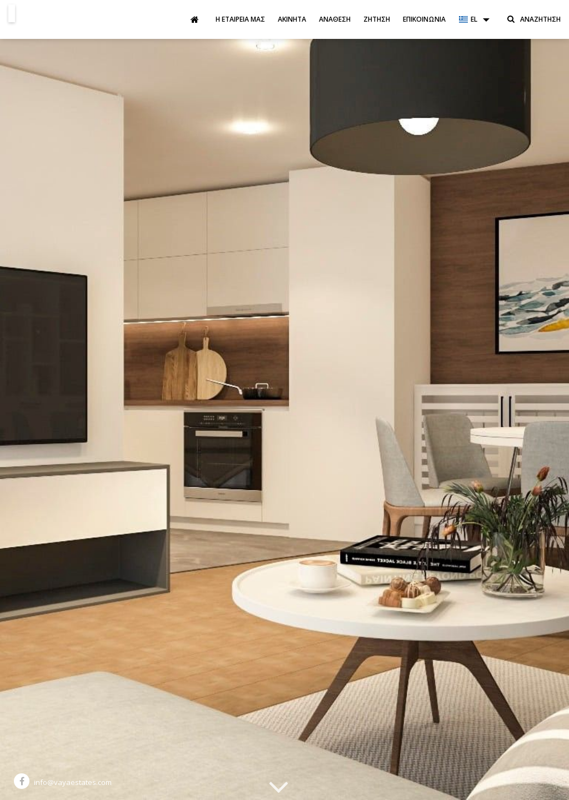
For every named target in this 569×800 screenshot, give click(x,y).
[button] (474, 19)
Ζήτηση (376, 19)
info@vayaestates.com (73, 782)
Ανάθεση (335, 19)
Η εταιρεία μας (240, 19)
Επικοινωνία (424, 19)
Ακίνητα (292, 19)
